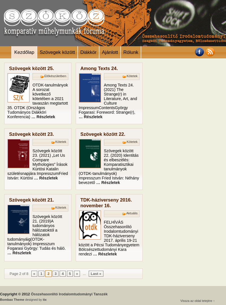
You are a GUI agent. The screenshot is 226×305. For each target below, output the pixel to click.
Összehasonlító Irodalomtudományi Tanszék (69, 294)
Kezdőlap (24, 52)
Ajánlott (110, 52)
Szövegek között (57, 52)
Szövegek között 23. (31, 134)
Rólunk (130, 52)
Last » (96, 274)
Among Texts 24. (99, 68)
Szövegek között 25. (31, 68)
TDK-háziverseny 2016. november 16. (106, 202)
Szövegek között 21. (31, 200)
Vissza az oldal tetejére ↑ (198, 300)
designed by (23, 299)
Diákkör (88, 52)
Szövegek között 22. (103, 134)
